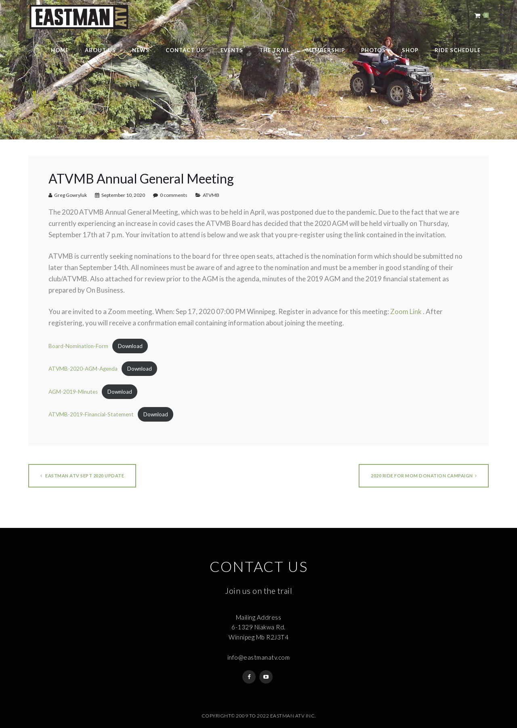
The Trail (274, 50)
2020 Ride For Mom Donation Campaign (424, 475)
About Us (100, 50)
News (140, 50)
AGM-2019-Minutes (73, 391)
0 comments (173, 195)
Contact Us (185, 50)
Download (130, 346)
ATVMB (211, 195)
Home (60, 50)
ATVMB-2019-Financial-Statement (91, 414)
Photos (373, 50)
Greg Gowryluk (70, 195)
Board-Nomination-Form (78, 346)
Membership (325, 50)
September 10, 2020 (123, 195)
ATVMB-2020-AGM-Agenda (83, 368)
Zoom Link (406, 311)
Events (232, 50)
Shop (410, 50)
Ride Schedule (458, 50)
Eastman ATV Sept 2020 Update (82, 475)
